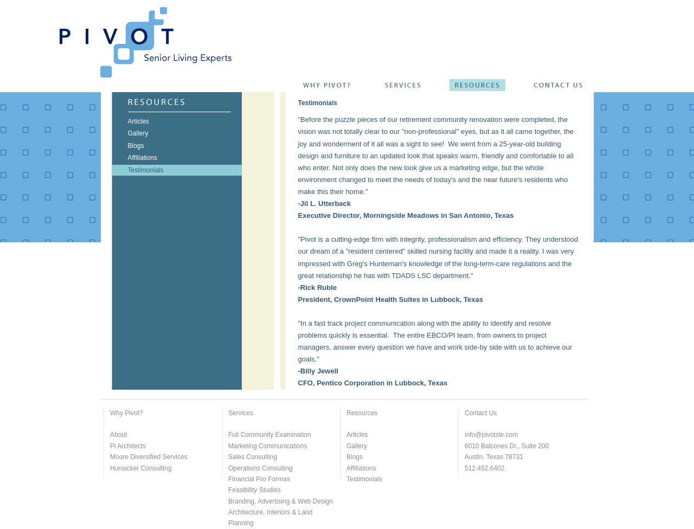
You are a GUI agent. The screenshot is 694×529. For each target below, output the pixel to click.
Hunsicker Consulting (140, 468)
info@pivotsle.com (491, 434)
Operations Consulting (260, 468)
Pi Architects (128, 446)
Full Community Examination (269, 434)
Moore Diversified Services (149, 457)
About (118, 434)
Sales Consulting (252, 457)
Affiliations (361, 468)
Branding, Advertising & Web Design (280, 501)
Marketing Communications (267, 446)
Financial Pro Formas (259, 479)
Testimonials (364, 479)
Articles (357, 434)
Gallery (356, 446)
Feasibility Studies (254, 490)
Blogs (354, 457)
